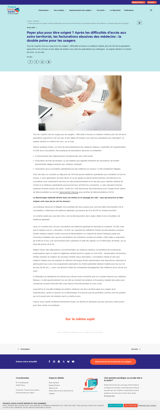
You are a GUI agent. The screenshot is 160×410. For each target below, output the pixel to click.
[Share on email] (48, 62)
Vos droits (101, 11)
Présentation (44, 11)
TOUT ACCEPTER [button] (115, 405)
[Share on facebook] (30, 62)
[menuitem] (138, 2)
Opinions (36, 21)
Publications (129, 11)
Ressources (53, 388)
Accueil (29, 21)
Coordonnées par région (25, 393)
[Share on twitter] (36, 62)
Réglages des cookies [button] (147, 405)
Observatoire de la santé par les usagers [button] (113, 361)
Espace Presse (138, 2)
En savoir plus (109, 396)
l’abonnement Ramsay (68, 192)
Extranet (152, 2)
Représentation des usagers (81, 11)
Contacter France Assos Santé (27, 390)
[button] (151, 11)
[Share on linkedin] (42, 62)
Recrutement (54, 382)
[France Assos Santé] (13, 11)
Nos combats (60, 11)
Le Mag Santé (115, 11)
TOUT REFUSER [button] (130, 405)
